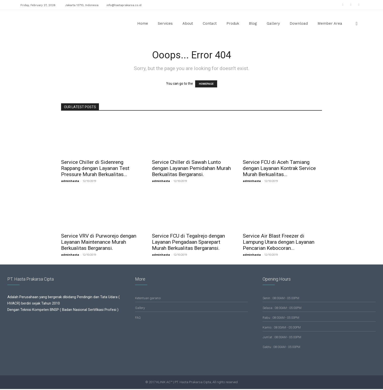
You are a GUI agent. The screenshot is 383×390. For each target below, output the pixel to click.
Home (142, 23)
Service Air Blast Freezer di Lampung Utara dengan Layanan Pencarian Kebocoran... (278, 242)
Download (299, 23)
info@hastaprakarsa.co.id (123, 5)
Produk (232, 23)
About (187, 23)
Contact (210, 23)
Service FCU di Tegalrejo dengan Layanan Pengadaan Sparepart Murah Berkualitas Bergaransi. (188, 242)
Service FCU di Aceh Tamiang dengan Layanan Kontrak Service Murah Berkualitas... (279, 168)
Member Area (330, 23)
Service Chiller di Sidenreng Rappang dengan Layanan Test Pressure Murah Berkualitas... (95, 168)
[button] (356, 23)
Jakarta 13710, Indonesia (81, 5)
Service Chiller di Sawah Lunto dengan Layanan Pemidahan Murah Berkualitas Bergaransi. (191, 168)
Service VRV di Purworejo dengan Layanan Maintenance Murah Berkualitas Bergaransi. (98, 242)
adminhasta (70, 181)
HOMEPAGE (206, 83)
